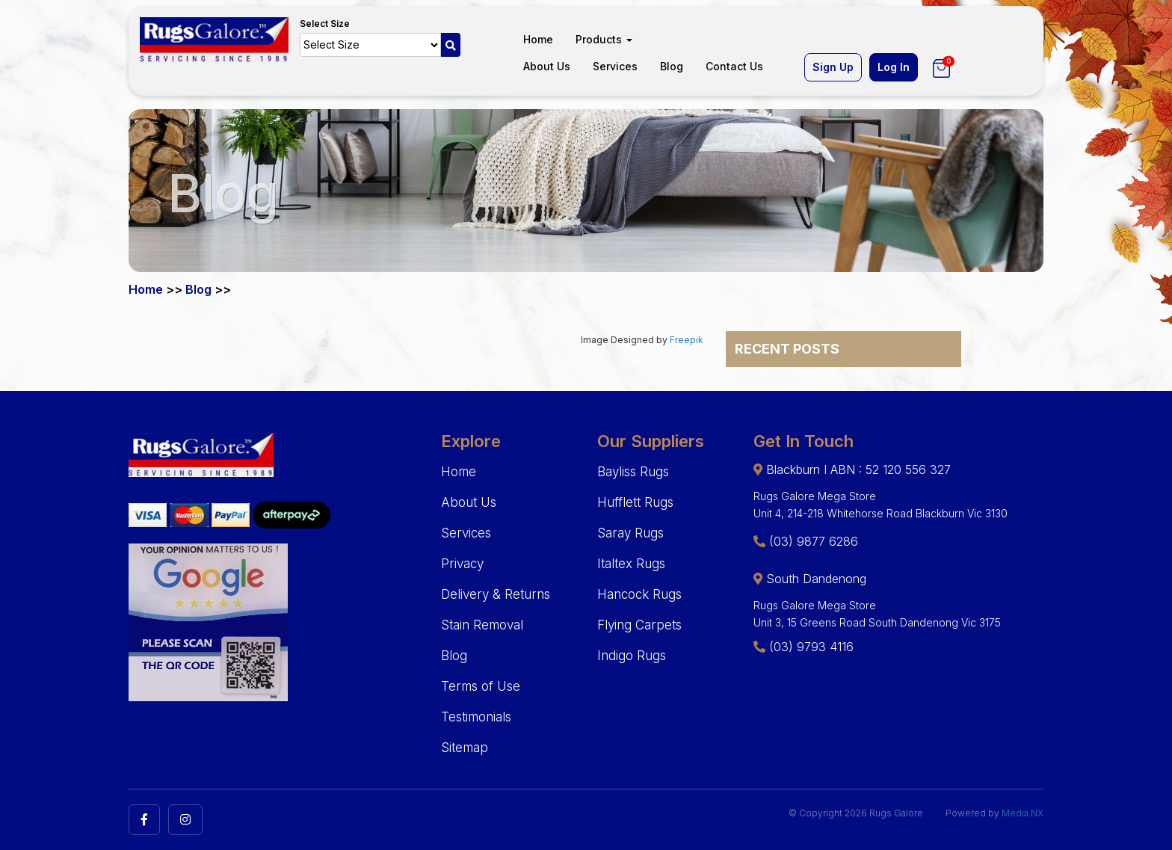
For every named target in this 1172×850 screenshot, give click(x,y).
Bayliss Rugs (633, 471)
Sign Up (833, 67)
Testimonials (476, 716)
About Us (546, 66)
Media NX (1022, 813)
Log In (894, 67)
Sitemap (464, 747)
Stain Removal (482, 625)
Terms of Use (480, 686)
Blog (671, 66)
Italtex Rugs (631, 563)
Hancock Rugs (639, 594)
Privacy (462, 563)
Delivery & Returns (495, 594)
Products (604, 39)
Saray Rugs (630, 533)
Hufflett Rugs (635, 502)
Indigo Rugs (631, 655)
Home (538, 39)
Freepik (686, 339)
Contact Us (734, 66)
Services (615, 66)
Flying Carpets (639, 625)
